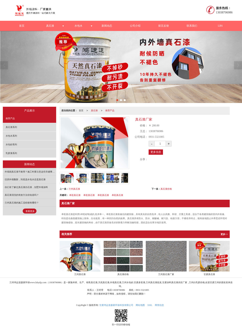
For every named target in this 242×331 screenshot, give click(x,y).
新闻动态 (107, 25)
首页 (21, 25)
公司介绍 (135, 25)
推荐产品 (109, 110)
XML (149, 305)
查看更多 (30, 211)
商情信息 (159, 305)
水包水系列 (11, 136)
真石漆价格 (166, 189)
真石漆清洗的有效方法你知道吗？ (22, 195)
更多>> (224, 234)
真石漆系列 (11, 127)
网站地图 (140, 305)
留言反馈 (163, 25)
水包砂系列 (11, 144)
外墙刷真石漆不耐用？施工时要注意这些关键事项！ (30, 171)
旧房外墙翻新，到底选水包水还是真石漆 (25, 179)
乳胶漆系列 (11, 153)
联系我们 (192, 25)
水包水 (78, 25)
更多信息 (155, 152)
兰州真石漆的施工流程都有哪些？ (22, 202)
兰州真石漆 (74, 189)
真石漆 (50, 25)
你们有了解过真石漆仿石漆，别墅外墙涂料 (26, 187)
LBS (220, 25)
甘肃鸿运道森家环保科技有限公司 (116, 305)
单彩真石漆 (75, 195)
